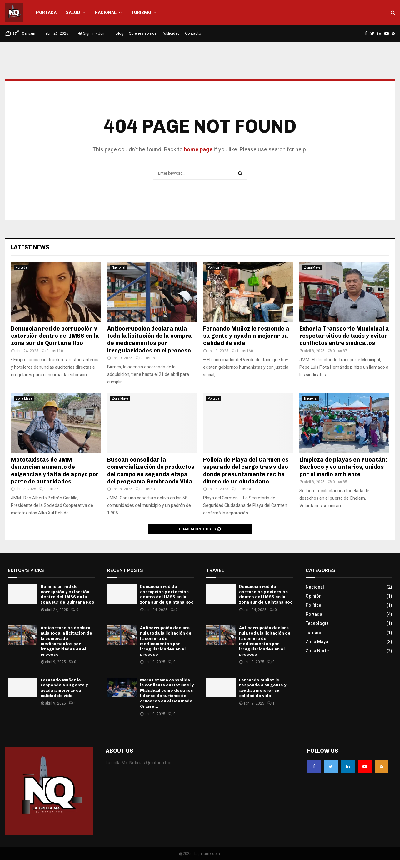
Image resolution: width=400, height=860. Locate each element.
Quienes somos (143, 33)
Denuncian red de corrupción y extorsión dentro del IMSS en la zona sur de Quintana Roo (55, 336)
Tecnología (317, 623)
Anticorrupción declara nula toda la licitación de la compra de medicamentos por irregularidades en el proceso (149, 339)
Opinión (314, 596)
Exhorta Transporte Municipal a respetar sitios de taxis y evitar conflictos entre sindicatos (344, 336)
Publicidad (171, 33)
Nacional (106, 12)
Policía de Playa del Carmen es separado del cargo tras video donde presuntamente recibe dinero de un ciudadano (245, 470)
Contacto (193, 33)
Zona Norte (317, 650)
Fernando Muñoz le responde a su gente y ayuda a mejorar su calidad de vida (246, 336)
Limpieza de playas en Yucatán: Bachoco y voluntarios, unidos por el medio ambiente (343, 467)
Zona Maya (312, 267)
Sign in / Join (92, 33)
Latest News (30, 247)
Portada (46, 12)
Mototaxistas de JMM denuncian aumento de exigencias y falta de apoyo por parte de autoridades (55, 470)
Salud (73, 12)
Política (213, 267)
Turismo (141, 12)
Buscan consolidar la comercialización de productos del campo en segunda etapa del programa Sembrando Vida (150, 470)
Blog (119, 33)
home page (198, 149)
